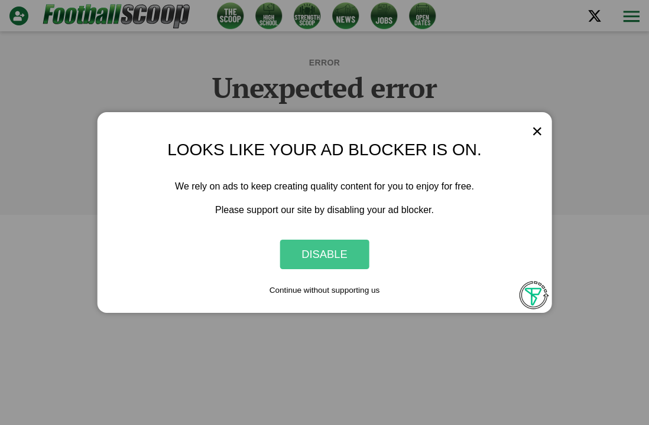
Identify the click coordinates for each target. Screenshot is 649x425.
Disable (324, 254)
